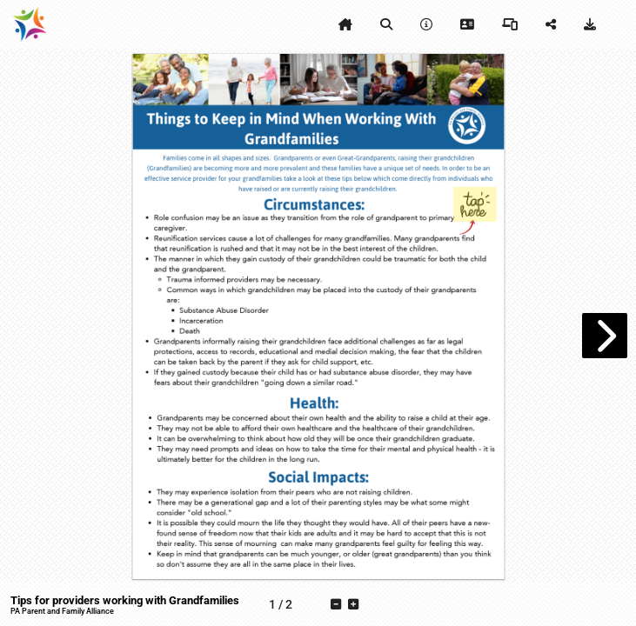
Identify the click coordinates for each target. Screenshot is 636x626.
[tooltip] (345, 24)
